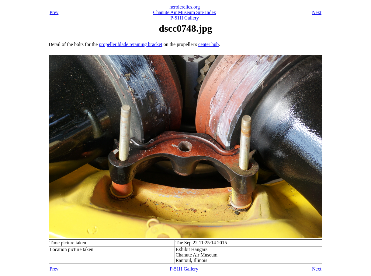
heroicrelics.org (184, 6)
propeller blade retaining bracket (130, 44)
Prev (54, 12)
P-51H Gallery (184, 17)
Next (316, 12)
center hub (208, 44)
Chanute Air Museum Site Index (184, 12)
